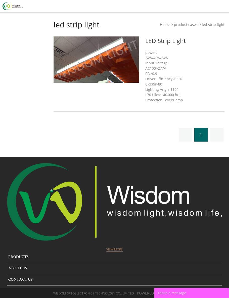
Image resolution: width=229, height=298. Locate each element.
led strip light (213, 24)
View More (114, 249)
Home (165, 24)
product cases (186, 24)
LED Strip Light (165, 40)
